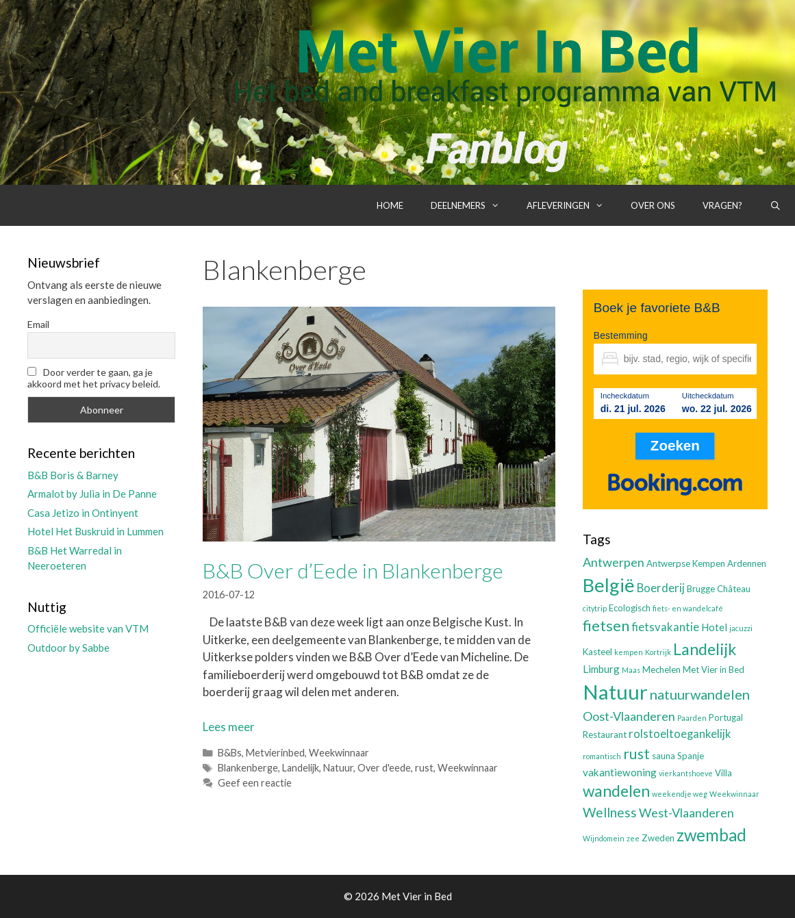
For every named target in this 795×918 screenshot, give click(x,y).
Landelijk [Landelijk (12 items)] (704, 649)
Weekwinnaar (339, 752)
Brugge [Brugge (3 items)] (701, 588)
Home (390, 205)
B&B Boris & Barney (72, 475)
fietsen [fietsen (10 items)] (606, 625)
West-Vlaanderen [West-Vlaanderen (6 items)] (686, 812)
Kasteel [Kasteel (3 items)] (597, 651)
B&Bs (230, 752)
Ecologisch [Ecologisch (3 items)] (630, 607)
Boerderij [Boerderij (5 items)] (661, 588)
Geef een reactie (255, 783)
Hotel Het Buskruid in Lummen (95, 531)
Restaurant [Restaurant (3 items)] (605, 734)
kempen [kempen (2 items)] (628, 652)
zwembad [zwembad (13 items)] (711, 835)
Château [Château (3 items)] (733, 588)
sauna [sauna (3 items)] (663, 755)
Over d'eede (384, 768)
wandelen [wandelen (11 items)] (616, 791)
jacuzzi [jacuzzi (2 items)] (741, 628)
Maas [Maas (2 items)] (631, 669)
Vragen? (722, 205)
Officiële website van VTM (88, 628)
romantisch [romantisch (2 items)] (602, 756)
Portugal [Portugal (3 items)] (726, 717)
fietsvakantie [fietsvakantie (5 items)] (665, 627)
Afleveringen (572, 205)
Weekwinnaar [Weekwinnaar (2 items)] (734, 793)
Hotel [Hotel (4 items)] (714, 627)
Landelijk (300, 768)
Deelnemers (472, 205)
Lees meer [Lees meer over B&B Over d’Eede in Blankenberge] (229, 726)
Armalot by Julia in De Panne (92, 493)
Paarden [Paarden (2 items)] (692, 717)
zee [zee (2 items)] (633, 838)
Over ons (653, 205)
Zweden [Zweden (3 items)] (658, 837)
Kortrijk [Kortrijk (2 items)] (658, 652)
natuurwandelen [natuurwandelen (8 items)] (700, 694)
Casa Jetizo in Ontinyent (82, 513)
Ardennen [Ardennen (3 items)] (746, 563)
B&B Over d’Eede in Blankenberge (353, 570)
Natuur (338, 768)
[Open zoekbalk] (775, 205)
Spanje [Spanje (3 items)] (690, 755)
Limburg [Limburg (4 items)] (601, 669)
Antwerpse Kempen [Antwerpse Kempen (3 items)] (685, 563)
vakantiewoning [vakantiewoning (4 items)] (620, 772)
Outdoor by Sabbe (68, 647)
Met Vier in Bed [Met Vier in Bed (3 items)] (713, 669)
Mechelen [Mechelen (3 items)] (661, 669)
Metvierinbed (275, 752)
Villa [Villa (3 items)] (723, 772)
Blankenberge (248, 768)
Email (38, 324)
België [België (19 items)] (609, 585)
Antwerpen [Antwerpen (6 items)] (613, 562)
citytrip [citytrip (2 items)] (595, 608)
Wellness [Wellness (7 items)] (610, 812)
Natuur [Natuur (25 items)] (615, 692)
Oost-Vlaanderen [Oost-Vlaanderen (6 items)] (629, 716)
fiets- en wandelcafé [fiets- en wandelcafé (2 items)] (688, 608)
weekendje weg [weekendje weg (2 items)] (679, 793)
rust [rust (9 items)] (636, 753)
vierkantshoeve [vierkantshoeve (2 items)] (686, 773)
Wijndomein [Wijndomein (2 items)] (603, 838)
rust (424, 768)
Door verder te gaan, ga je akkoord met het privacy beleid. (93, 378)
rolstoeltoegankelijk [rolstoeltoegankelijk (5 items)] (680, 734)
